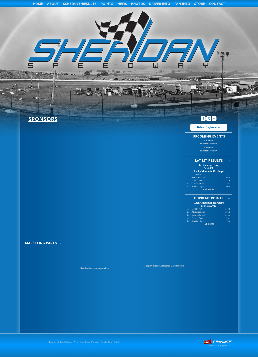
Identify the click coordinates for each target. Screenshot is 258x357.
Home (38, 3)
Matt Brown (197, 174)
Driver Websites (217, 342)
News (122, 3)
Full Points (209, 224)
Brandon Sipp (197, 186)
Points (107, 3)
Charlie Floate (198, 183)
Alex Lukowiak (198, 177)
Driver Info (159, 3)
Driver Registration (208, 127)
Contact (217, 3)
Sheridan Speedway (123, 40)
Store (199, 3)
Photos (138, 3)
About (53, 3)
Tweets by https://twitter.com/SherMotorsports (163, 266)
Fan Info (182, 3)
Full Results (208, 189)
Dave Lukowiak (198, 180)
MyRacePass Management (218, 346)
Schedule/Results (79, 3)
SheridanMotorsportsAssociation (94, 268)
